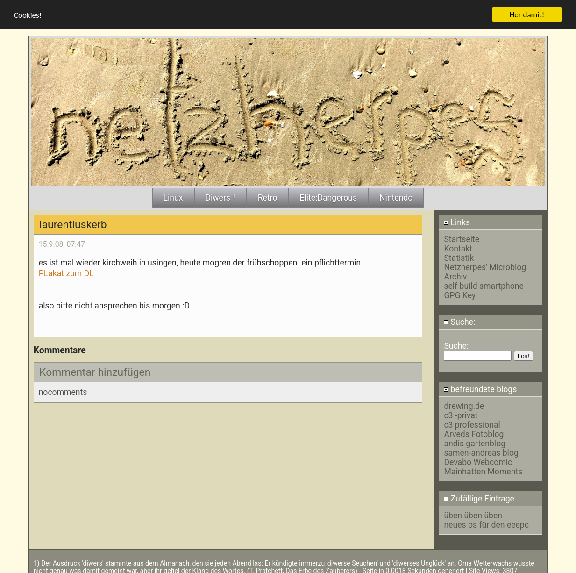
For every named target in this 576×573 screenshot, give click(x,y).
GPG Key (460, 294)
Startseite (461, 238)
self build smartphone (483, 284)
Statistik (459, 256)
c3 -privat (460, 414)
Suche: (459, 320)
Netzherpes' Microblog (485, 266)
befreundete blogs (480, 388)
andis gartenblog (474, 442)
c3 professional (472, 423)
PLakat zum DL (66, 272)
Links (456, 221)
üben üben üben (473, 514)
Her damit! (527, 13)
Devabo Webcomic (478, 461)
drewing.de (464, 404)
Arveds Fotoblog (474, 432)
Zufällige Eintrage (478, 496)
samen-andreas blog (481, 451)
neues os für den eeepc (486, 523)
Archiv (455, 275)
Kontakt (458, 247)
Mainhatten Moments (483, 470)
